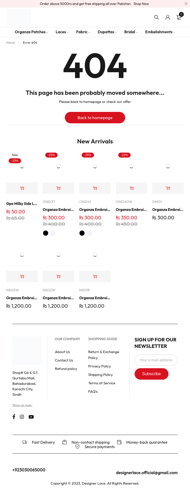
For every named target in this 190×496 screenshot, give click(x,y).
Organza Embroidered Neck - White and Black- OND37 (58, 209)
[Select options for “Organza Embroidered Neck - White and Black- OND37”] (58, 188)
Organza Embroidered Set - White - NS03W (22, 298)
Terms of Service (101, 383)
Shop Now (141, 3)
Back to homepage (94, 117)
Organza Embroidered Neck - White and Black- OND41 (95, 209)
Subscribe (155, 373)
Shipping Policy (100, 374)
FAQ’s (92, 391)
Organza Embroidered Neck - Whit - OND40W (131, 209)
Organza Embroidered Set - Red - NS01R (95, 298)
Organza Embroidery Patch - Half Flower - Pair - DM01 (168, 209)
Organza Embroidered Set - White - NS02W (58, 298)
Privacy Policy (99, 366)
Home (10, 42)
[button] (22, 188)
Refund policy (66, 368)
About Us (62, 351)
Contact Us (64, 360)
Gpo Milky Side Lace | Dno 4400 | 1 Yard (22, 203)
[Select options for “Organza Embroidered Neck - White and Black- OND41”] (95, 188)
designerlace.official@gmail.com (147, 472)
